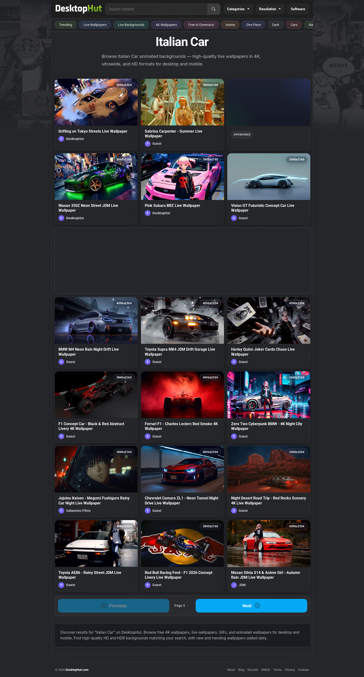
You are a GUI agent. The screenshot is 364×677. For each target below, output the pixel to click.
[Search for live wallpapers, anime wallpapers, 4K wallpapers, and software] (156, 9)
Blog (241, 670)
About (231, 670)
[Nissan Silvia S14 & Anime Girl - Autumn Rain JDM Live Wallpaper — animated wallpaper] (268, 555)
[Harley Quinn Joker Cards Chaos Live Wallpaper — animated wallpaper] (268, 332)
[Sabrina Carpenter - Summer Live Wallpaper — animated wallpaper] (182, 114)
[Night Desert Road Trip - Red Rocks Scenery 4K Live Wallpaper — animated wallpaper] (268, 481)
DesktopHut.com (77, 670)
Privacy (290, 670)
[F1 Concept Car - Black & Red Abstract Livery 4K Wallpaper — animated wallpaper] (96, 406)
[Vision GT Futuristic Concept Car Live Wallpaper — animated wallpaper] (268, 188)
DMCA (265, 670)
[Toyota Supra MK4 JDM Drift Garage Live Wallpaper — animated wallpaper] (182, 332)
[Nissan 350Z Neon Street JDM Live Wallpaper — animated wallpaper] (96, 188)
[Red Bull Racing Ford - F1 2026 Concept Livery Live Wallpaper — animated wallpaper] (182, 555)
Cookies (303, 670)
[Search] (213, 9)
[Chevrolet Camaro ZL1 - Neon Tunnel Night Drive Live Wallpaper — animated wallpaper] (182, 481)
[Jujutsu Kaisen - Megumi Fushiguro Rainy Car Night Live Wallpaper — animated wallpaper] (96, 481)
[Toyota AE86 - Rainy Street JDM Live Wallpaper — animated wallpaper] (96, 555)
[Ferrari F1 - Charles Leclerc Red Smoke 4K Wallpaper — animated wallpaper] (182, 406)
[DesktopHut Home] (79, 9)
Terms (277, 670)
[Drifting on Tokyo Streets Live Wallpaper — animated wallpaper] (96, 114)
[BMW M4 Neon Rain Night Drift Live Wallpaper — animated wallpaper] (96, 332)
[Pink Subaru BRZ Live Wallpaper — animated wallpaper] (182, 188)
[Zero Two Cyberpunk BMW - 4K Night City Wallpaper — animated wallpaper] (268, 406)
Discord (253, 670)
